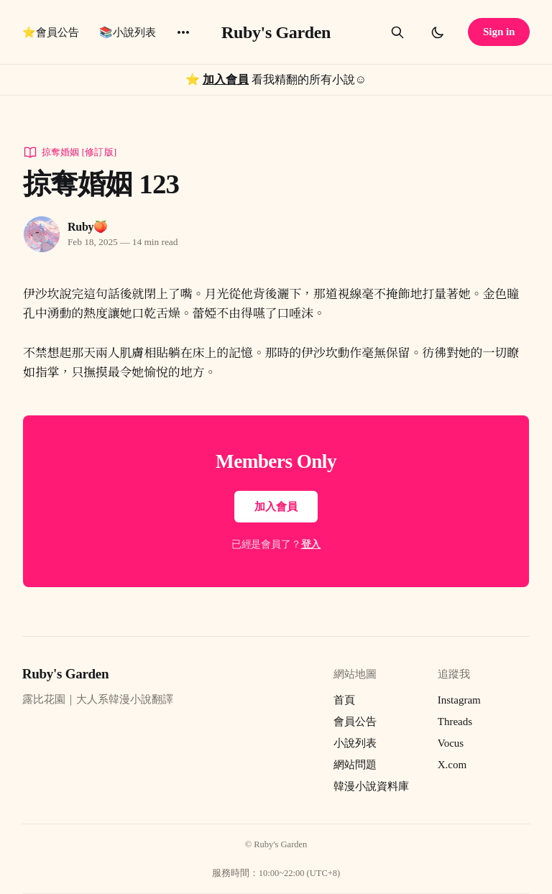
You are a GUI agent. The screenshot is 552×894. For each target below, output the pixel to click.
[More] (183, 32)
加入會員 (226, 79)
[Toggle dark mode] (437, 32)
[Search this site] (397, 32)
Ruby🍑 (88, 227)
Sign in (499, 31)
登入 (311, 544)
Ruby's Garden (276, 32)
